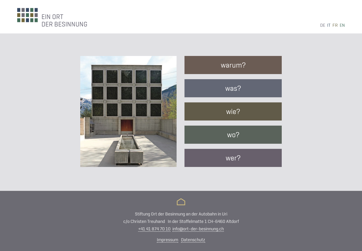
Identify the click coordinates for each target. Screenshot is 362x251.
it (329, 25)
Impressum (167, 239)
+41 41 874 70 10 (154, 228)
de (322, 25)
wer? (233, 158)
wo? (233, 134)
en (342, 25)
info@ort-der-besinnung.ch (198, 228)
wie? (233, 111)
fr (335, 25)
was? (233, 88)
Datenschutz (193, 239)
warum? (233, 65)
